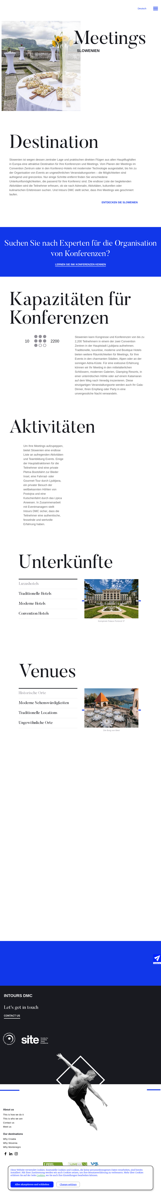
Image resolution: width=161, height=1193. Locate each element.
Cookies (41, 1175)
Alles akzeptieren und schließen (32, 1184)
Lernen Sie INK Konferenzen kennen (80, 265)
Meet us (7, 1126)
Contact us (12, 1015)
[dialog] (80, 1178)
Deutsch (142, 8)
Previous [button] (84, 602)
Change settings (68, 1184)
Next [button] (138, 602)
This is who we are (13, 1118)
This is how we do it (13, 1114)
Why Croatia (9, 1139)
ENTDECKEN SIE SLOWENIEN (120, 203)
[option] (111, 602)
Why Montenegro (12, 1147)
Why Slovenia (10, 1143)
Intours (15, 7)
